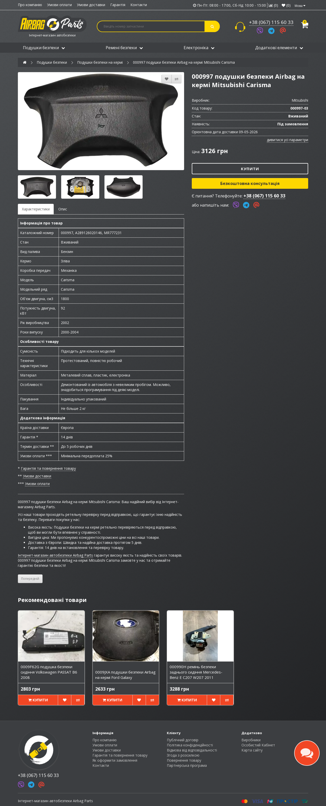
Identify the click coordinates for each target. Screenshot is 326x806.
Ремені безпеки (124, 47)
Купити (250, 168)
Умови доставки (91, 4)
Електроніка (199, 47)
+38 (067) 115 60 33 (271, 22)
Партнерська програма (187, 765)
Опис (62, 209)
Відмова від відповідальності (192, 750)
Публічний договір (182, 739)
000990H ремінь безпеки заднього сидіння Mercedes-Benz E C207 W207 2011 (196, 672)
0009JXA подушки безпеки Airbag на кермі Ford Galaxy (125, 674)
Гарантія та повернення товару (48, 468)
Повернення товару (184, 760)
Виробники (251, 739)
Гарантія (117, 4)
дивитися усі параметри (287, 139)
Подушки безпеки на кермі (100, 62)
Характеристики (36, 209)
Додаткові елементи (279, 47)
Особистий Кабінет (258, 745)
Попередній (30, 578)
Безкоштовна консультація (250, 183)
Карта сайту (252, 750)
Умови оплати (59, 4)
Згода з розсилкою (183, 755)
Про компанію (30, 4)
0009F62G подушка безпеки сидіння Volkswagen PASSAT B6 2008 (49, 672)
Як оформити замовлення (114, 760)
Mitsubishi (300, 100)
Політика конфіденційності (190, 745)
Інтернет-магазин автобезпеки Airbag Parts (55, 555)
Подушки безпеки (44, 47)
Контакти (138, 4)
